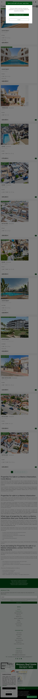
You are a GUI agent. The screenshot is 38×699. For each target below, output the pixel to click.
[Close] (31, 3)
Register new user (19, 14)
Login (19, 19)
